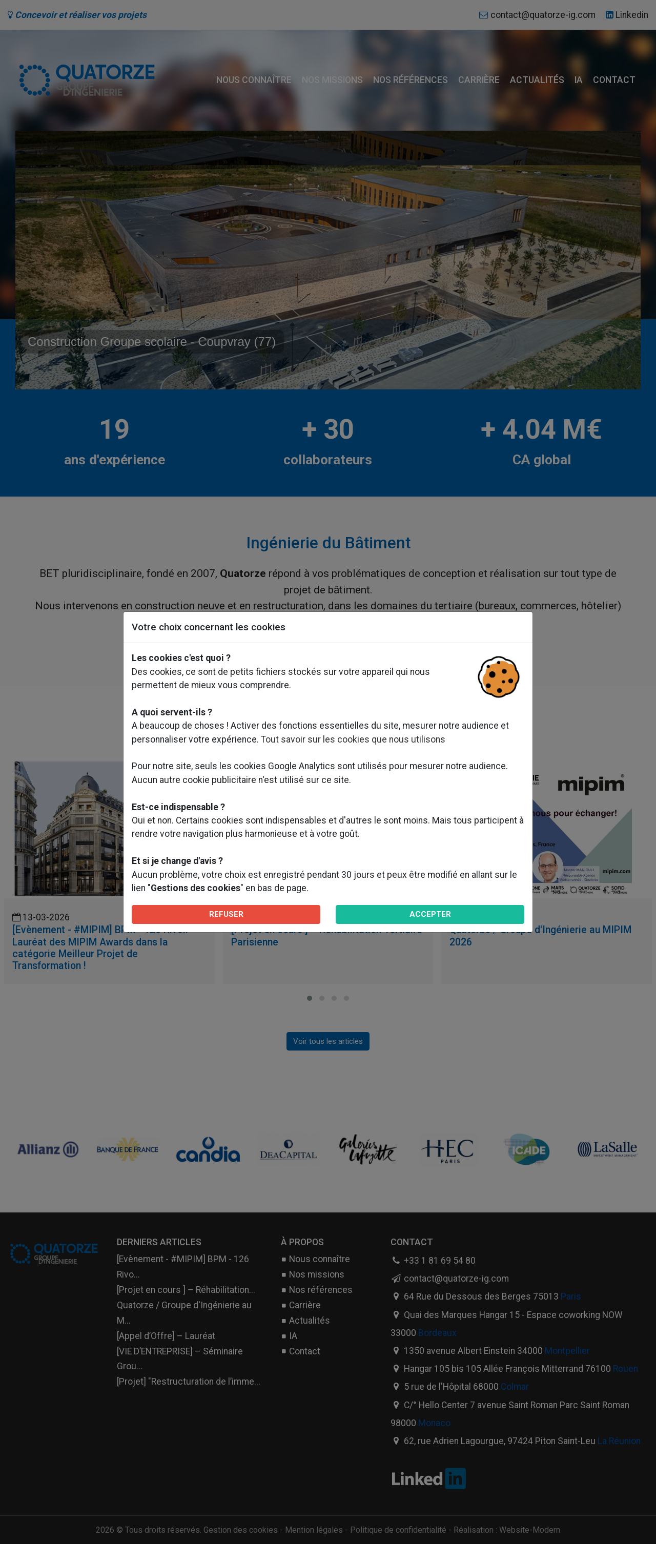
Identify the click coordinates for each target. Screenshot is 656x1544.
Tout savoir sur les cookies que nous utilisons (353, 739)
